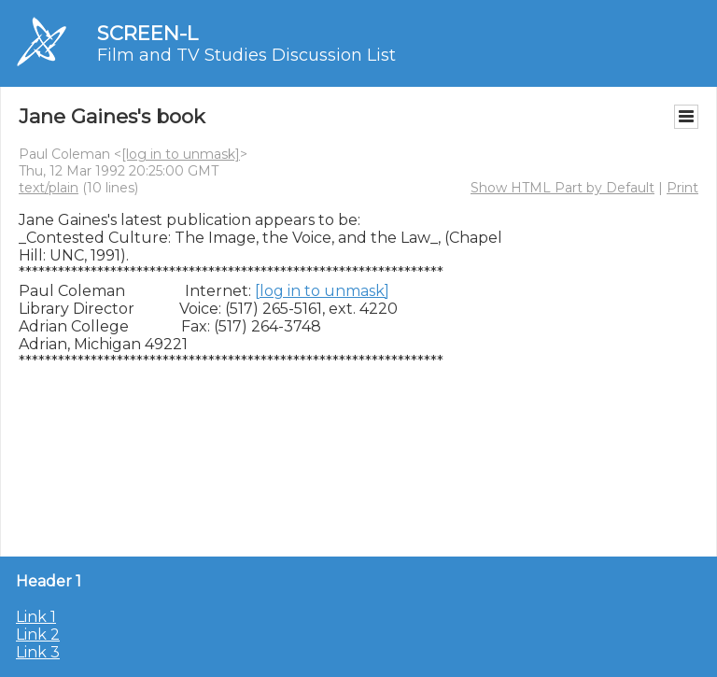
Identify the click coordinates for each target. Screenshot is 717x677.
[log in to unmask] (180, 154)
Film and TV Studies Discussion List (246, 55)
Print (682, 187)
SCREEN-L (147, 33)
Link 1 (36, 617)
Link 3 (38, 652)
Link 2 (38, 634)
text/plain (48, 187)
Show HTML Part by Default (562, 187)
